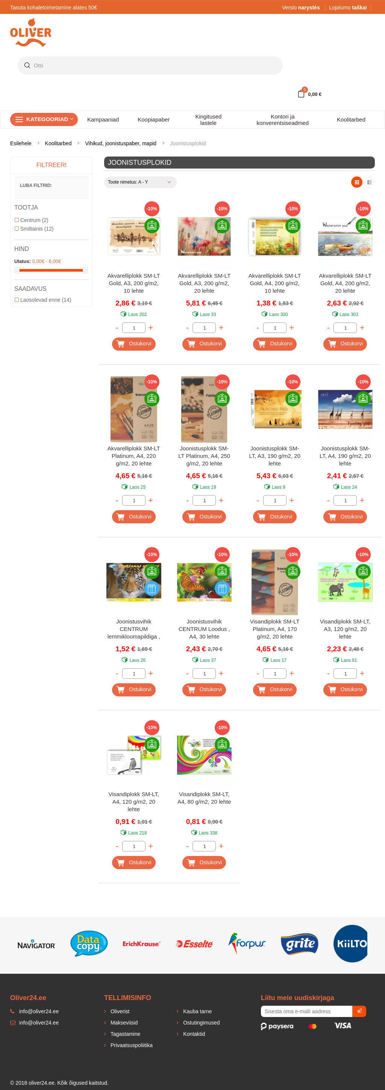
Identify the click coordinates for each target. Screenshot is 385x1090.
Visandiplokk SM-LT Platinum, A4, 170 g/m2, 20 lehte (275, 629)
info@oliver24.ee (34, 1023)
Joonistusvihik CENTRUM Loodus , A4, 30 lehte (204, 629)
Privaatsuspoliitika (131, 1045)
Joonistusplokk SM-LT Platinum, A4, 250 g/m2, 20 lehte (204, 456)
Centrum (32, 220)
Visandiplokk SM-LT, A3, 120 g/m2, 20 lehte (345, 629)
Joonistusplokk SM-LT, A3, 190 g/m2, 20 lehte (274, 456)
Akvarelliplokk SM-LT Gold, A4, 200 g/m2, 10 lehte (275, 283)
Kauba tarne (197, 1011)
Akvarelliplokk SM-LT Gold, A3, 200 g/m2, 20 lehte (204, 283)
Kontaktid (193, 1034)
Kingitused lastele (208, 119)
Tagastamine (124, 1034)
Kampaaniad (103, 119)
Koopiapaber (154, 119)
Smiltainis (34, 229)
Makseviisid (123, 1023)
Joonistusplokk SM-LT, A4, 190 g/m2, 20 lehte (345, 456)
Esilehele (21, 143)
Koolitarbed (351, 119)
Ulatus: (22, 261)
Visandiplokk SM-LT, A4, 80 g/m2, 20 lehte (204, 798)
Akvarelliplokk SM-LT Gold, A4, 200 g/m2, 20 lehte (345, 283)
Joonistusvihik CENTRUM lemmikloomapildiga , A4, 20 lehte (134, 629)
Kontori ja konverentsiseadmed (283, 119)
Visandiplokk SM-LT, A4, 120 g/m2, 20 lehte (133, 801)
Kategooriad (50, 119)
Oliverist (119, 1011)
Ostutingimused (201, 1023)
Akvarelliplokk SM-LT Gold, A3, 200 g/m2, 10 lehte (134, 283)
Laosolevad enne (43, 300)
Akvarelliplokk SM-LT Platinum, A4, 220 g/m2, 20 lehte (134, 456)
